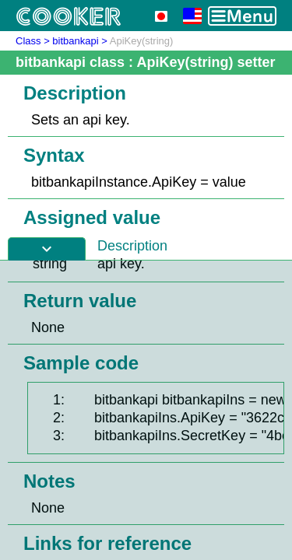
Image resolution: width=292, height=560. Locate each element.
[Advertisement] (146, 410)
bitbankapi (75, 41)
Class (28, 41)
